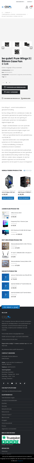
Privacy (4, 377)
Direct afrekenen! (8, 149)
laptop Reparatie (7, 411)
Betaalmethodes (7, 360)
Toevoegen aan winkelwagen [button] (12, 137)
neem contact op (21, 294)
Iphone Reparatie (7, 414)
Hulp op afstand (6, 405)
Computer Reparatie (8, 408)
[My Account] (26, 7)
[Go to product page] (9, 133)
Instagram (16, 334)
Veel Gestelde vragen (8, 349)
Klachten (4, 354)
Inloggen (4, 371)
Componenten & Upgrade (7, 142)
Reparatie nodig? (7, 294)
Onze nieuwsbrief (7, 374)
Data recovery (6, 425)
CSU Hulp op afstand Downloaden (11, 342)
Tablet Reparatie (7, 422)
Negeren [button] (20, 461)
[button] (3, 7)
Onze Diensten (20, 1)
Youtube (12, 334)
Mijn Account (5, 368)
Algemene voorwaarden (9, 380)
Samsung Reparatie (7, 416)
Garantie (4, 357)
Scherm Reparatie (7, 419)
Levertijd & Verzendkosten (9, 351)
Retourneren (5, 363)
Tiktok (24, 334)
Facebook (4, 334)
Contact (29, 1)
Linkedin (20, 334)
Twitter (8, 334)
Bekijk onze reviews (7, 396)
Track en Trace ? (6, 366)
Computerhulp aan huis (8, 430)
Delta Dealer (5, 309)
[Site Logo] (8, 7)
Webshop (4, 402)
